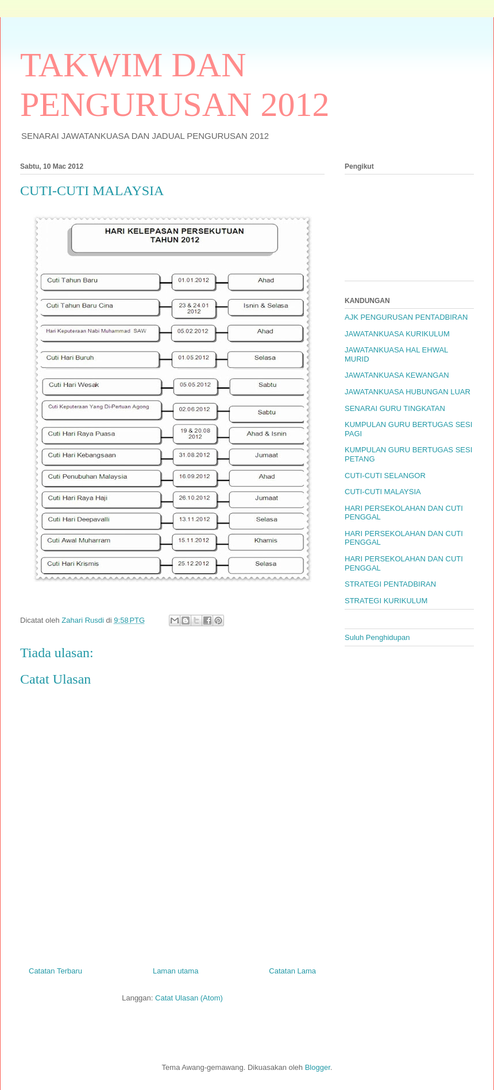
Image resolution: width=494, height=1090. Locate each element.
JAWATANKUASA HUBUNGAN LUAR (407, 391)
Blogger (317, 1067)
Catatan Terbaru (55, 971)
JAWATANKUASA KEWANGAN (397, 375)
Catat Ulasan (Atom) (189, 998)
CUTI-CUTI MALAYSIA (383, 491)
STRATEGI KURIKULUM (386, 600)
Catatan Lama (292, 971)
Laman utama (176, 971)
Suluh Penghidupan (377, 637)
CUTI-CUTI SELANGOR (385, 475)
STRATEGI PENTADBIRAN (390, 584)
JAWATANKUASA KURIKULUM (397, 333)
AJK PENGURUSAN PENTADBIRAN (406, 317)
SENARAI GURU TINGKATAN (395, 408)
